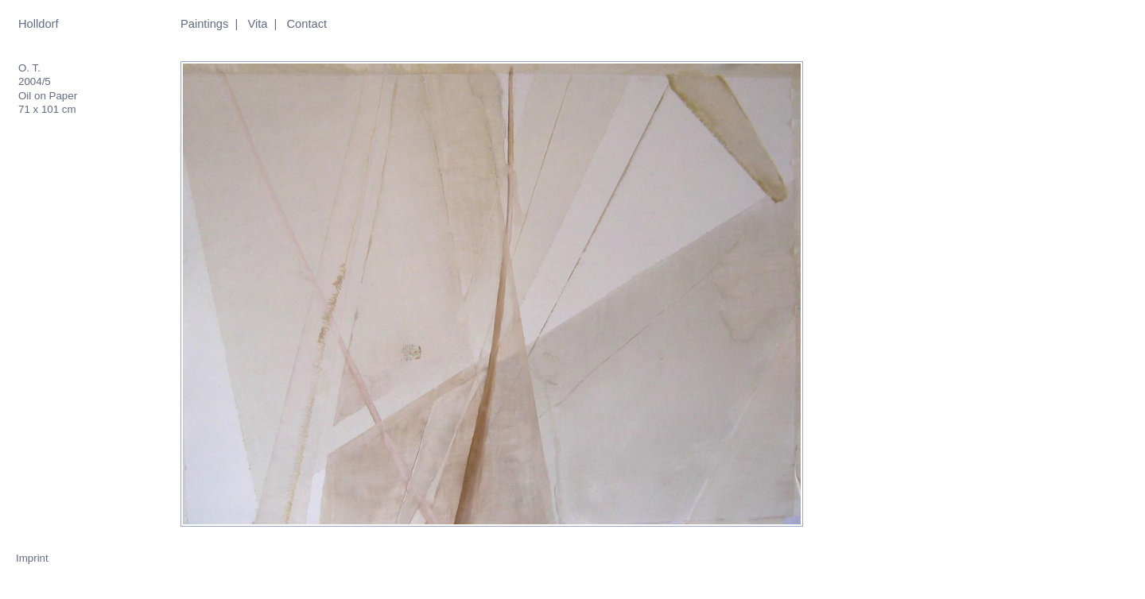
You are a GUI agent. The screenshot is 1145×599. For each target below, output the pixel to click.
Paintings (204, 23)
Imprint (32, 558)
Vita (257, 23)
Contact (307, 23)
